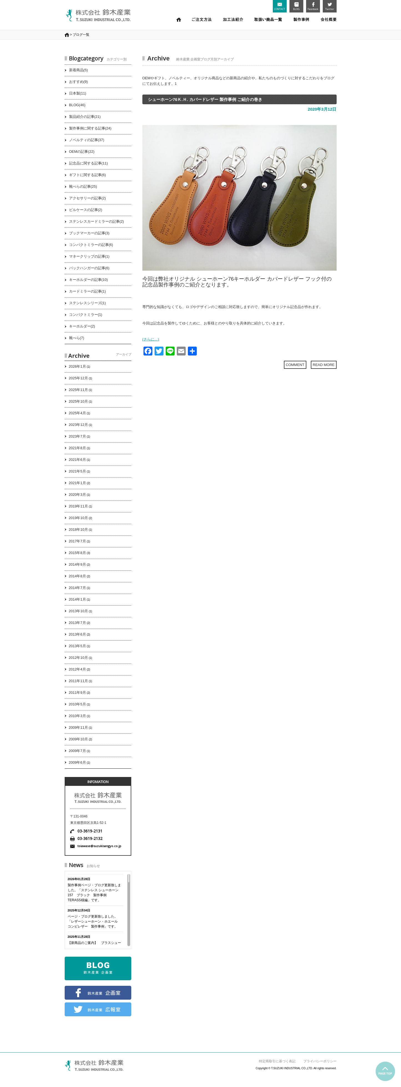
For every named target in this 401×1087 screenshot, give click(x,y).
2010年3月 (77, 716)
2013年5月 (77, 646)
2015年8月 (77, 553)
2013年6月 (77, 634)
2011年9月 (77, 692)
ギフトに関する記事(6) (87, 175)
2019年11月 (78, 506)
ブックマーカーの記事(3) (89, 233)
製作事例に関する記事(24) (90, 128)
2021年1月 (77, 483)
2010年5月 (77, 704)
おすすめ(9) (78, 82)
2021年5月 (77, 471)
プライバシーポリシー (320, 1061)
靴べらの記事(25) (83, 186)
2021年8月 (77, 448)
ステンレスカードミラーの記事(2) (96, 221)
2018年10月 (78, 529)
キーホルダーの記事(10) (88, 280)
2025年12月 (78, 378)
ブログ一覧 (81, 35)
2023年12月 (78, 425)
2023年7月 (77, 436)
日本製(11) (77, 93)
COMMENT (295, 365)
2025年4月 (77, 413)
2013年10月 (78, 611)
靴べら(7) (76, 338)
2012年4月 (77, 669)
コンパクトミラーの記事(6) (91, 245)
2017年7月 (77, 541)
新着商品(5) (78, 70)
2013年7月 (77, 623)
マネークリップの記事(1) (89, 256)
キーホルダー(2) (82, 326)
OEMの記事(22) (82, 151)
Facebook (312, 6)
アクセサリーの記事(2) (87, 198)
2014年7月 (77, 588)
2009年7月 (77, 751)
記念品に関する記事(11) (88, 163)
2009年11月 (78, 727)
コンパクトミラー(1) (85, 315)
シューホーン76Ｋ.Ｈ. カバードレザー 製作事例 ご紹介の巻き (205, 99)
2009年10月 (78, 739)
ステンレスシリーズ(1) (87, 303)
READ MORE (324, 365)
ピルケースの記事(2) (85, 210)
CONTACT (279, 7)
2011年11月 (78, 681)
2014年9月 (77, 564)
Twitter (329, 6)
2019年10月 (78, 518)
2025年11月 (78, 390)
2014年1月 (77, 599)
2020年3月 (77, 494)
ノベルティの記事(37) (86, 140)
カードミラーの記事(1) (87, 291)
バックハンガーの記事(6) (89, 268)
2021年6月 (77, 460)
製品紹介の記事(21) (85, 117)
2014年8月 (77, 576)
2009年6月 (77, 762)
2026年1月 (77, 366)
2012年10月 (78, 658)
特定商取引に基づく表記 (277, 1061)
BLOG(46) (77, 105)
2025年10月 (78, 401)
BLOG (296, 6)
